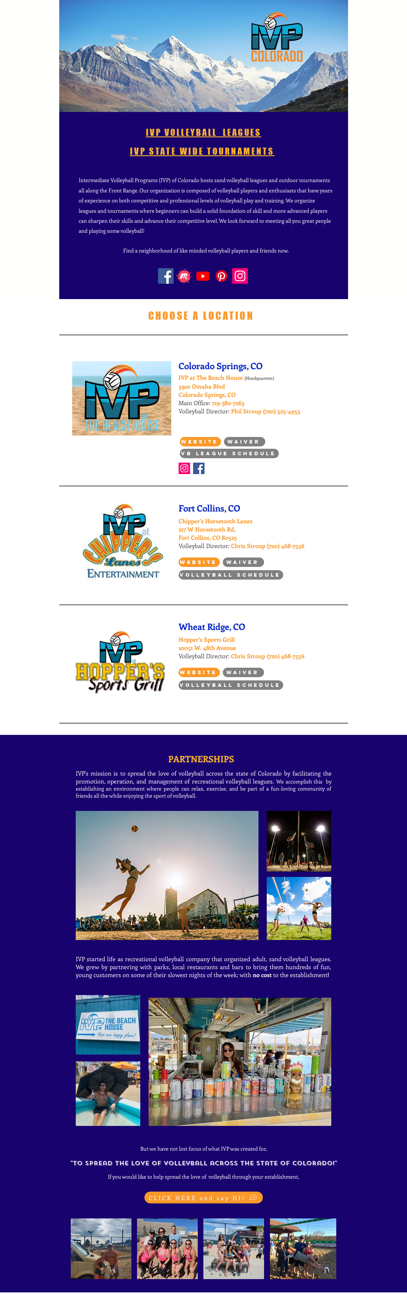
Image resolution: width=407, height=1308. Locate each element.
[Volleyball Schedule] (231, 575)
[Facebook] (166, 276)
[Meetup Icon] (184, 276)
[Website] (200, 441)
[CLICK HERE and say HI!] (203, 1197)
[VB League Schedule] (229, 453)
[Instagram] (240, 276)
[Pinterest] (221, 276)
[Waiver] (244, 441)
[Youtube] (203, 276)
